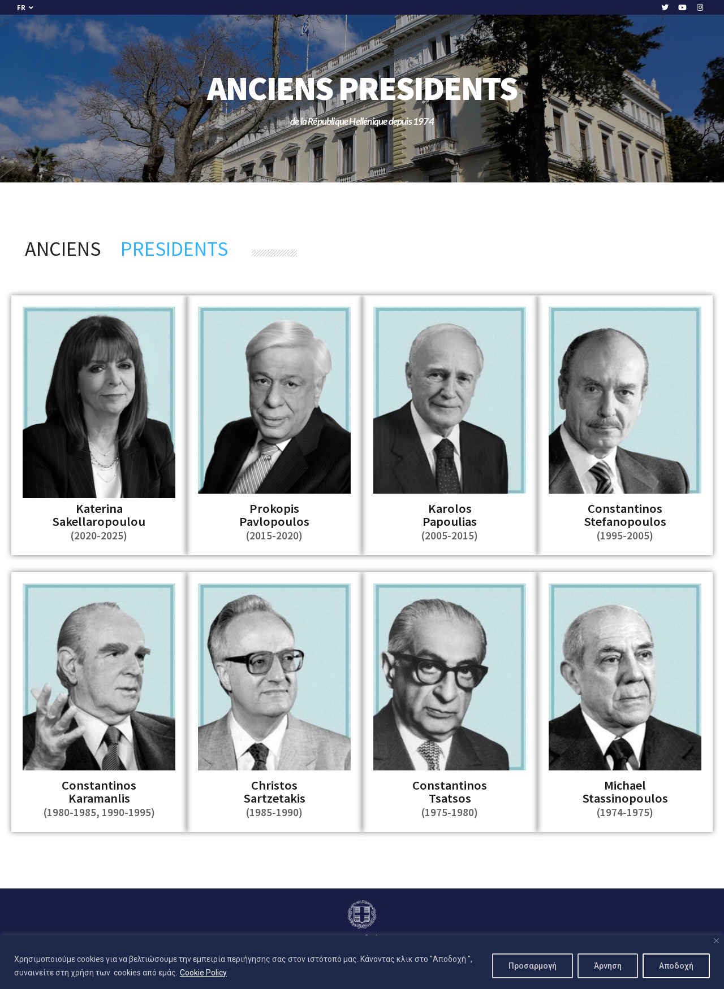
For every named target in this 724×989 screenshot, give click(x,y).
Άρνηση (608, 965)
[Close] (716, 940)
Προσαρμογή (532, 965)
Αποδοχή (676, 965)
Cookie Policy (203, 972)
